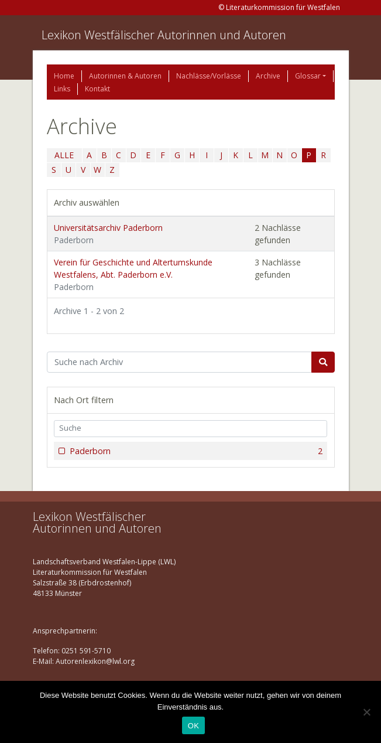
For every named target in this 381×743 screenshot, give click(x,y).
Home (64, 76)
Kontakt (97, 89)
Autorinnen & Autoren (125, 76)
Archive (268, 76)
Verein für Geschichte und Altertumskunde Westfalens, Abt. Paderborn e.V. (133, 274)
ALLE (64, 155)
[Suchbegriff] (179, 362)
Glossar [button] (308, 76)
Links (62, 89)
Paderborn (195, 451)
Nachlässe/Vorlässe (208, 76)
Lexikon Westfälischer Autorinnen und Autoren (164, 35)
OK (193, 725)
